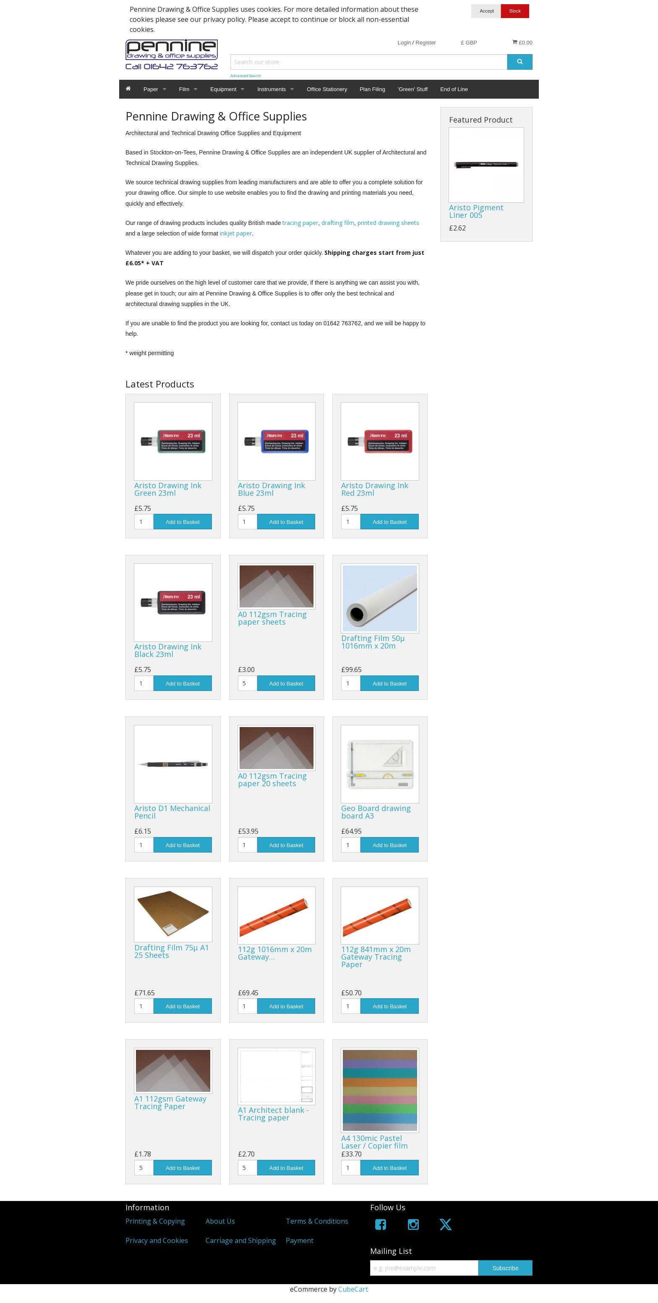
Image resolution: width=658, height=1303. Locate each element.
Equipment (223, 89)
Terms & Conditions (317, 1221)
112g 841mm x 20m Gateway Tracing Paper (376, 956)
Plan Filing (372, 89)
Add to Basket (183, 522)
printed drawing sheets (388, 223)
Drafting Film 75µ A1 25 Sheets (171, 951)
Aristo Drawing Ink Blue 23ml (271, 489)
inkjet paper (236, 233)
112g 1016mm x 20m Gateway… (275, 953)
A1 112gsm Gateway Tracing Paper (170, 1102)
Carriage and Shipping (241, 1240)
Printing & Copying (155, 1221)
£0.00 (522, 42)
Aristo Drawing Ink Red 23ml (374, 489)
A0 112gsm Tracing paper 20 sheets (272, 779)
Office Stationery (327, 89)
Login (404, 42)
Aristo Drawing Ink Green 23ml (167, 489)
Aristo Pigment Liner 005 (476, 211)
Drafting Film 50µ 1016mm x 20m (373, 642)
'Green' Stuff (413, 89)
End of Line (454, 89)
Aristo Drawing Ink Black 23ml (167, 650)
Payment (299, 1240)
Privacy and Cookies (156, 1240)
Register (425, 42)
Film (184, 89)
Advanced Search (245, 75)
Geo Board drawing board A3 (376, 812)
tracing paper (300, 223)
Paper (151, 89)
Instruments (271, 89)
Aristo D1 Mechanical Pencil (172, 812)
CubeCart (353, 1289)
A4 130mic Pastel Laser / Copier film (374, 1142)
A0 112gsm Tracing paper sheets (272, 618)
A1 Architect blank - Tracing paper (273, 1113)
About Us (220, 1221)
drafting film (337, 223)
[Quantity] (144, 521)
